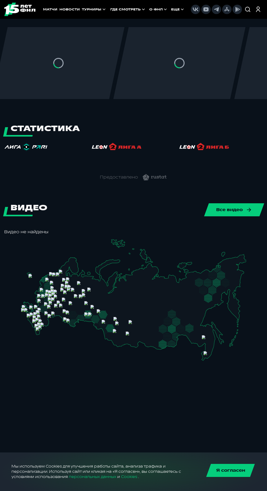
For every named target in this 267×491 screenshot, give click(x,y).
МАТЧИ (50, 9)
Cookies (129, 476)
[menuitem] (128, 9)
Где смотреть (128, 9)
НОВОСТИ (69, 9)
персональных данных (92, 476)
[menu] (147, 9)
